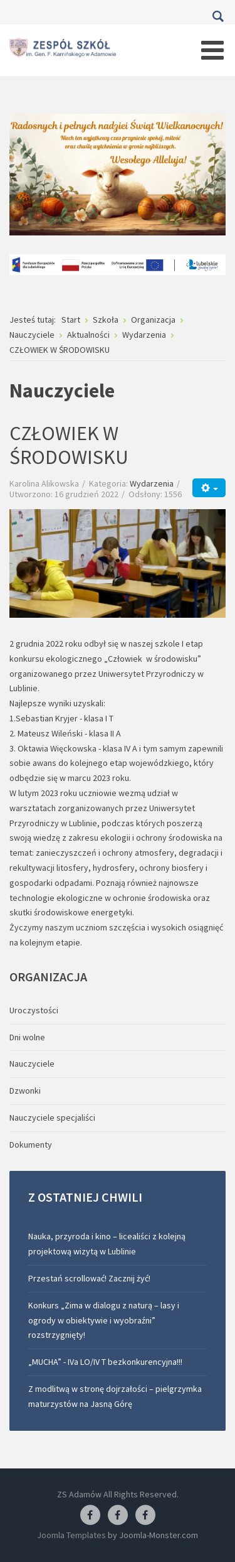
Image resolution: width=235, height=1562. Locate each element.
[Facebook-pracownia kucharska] (145, 1515)
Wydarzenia (152, 483)
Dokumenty (30, 1144)
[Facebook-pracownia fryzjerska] (118, 1515)
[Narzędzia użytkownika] (209, 487)
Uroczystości (33, 1010)
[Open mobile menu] (212, 50)
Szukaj (218, 16)
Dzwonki (25, 1090)
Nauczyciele (32, 1063)
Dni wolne (27, 1037)
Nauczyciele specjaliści (52, 1117)
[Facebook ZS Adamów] (90, 1515)
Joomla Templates (71, 1535)
